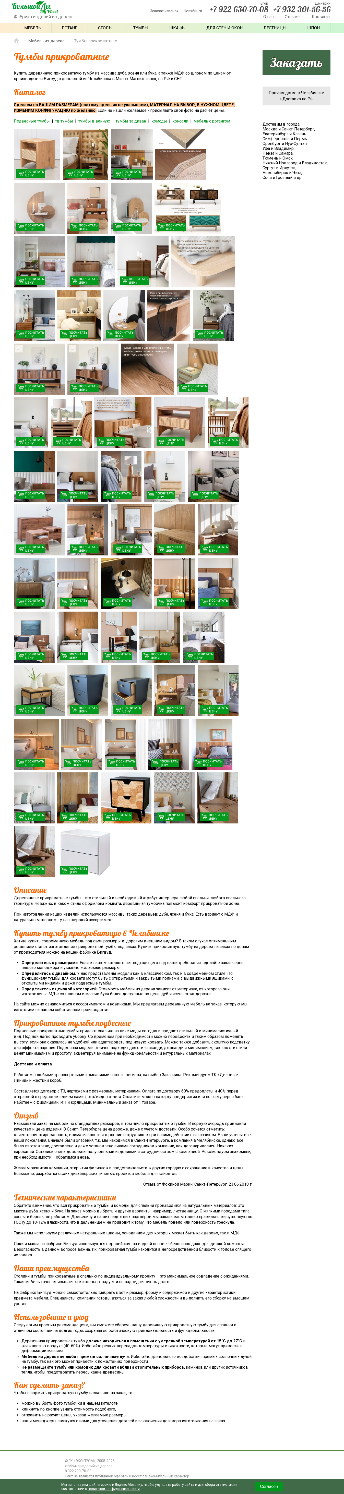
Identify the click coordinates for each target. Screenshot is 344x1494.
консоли (180, 121)
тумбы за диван (131, 121)
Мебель (32, 28)
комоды (159, 121)
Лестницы (275, 28)
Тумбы (140, 28)
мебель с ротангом (212, 121)
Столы (105, 28)
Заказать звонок (164, 11)
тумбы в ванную (94, 121)
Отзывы (293, 16)
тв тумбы (64, 121)
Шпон (313, 28)
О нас (268, 16)
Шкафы (177, 28)
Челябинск (193, 11)
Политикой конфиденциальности (116, 1489)
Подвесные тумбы (32, 121)
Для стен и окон (224, 28)
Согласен (269, 1486)
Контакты (321, 16)
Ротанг (69, 28)
